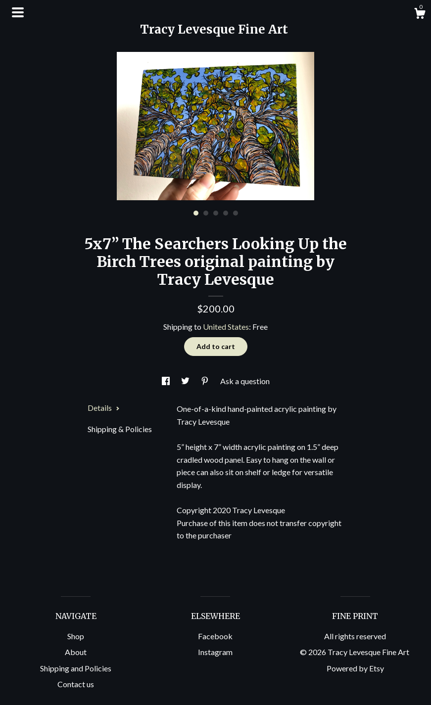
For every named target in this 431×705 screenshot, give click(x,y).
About (76, 652)
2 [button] (205, 213)
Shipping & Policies (120, 429)
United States (226, 326)
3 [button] (215, 213)
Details (104, 407)
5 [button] (235, 213)
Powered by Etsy (355, 668)
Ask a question (245, 381)
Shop (75, 636)
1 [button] (195, 213)
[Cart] (419, 14)
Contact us (75, 684)
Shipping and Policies (75, 668)
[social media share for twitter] (186, 381)
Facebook (215, 636)
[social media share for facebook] (166, 381)
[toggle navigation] (18, 12)
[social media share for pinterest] (205, 381)
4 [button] (225, 213)
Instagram (215, 652)
